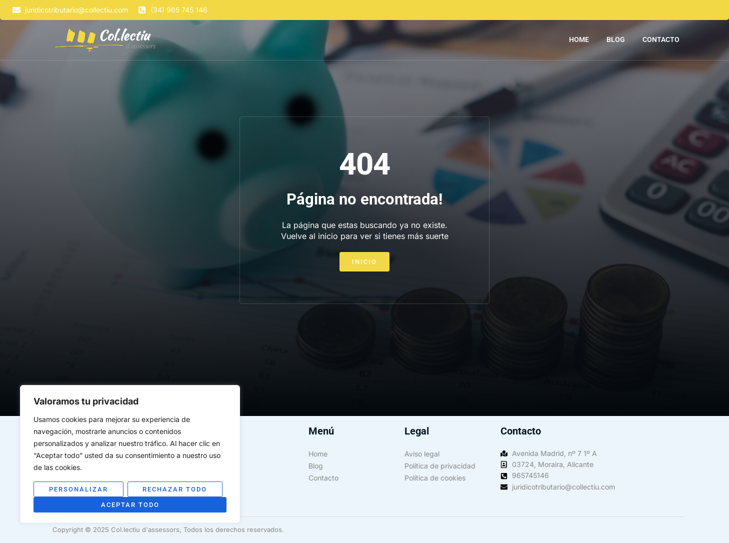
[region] (130, 454)
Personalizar (78, 489)
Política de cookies (435, 478)
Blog (615, 40)
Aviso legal (422, 454)
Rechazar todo (174, 489)
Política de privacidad (440, 466)
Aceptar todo (130, 504)
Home (579, 40)
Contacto (661, 40)
